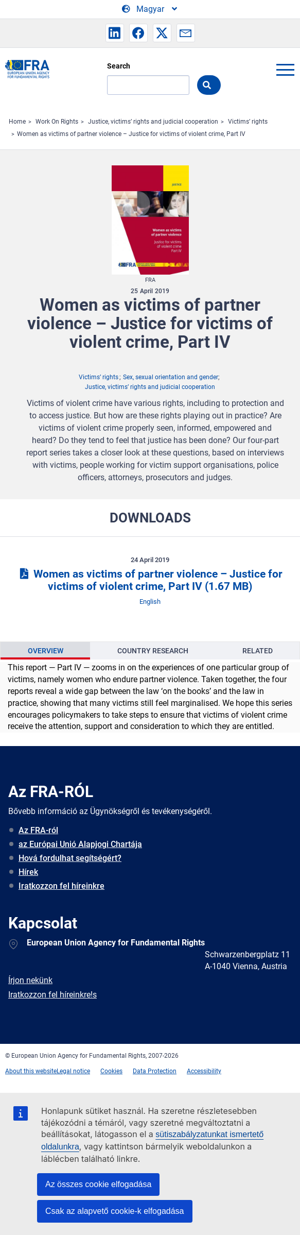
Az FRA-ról (38, 830)
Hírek (28, 872)
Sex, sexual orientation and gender (170, 377)
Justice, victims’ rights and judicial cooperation (153, 121)
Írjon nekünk (30, 980)
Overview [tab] (45, 651)
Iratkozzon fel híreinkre (61, 886)
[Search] (148, 85)
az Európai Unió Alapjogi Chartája (80, 844)
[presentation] (45, 650)
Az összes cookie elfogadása (98, 1184)
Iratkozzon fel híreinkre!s (52, 995)
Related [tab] (257, 651)
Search (118, 66)
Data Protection (155, 1071)
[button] (114, 33)
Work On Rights (57, 121)
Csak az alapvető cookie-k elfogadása (114, 1211)
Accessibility (204, 1071)
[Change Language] (150, 9)
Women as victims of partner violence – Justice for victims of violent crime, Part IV (131, 134)
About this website (31, 1071)
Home (17, 121)
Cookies (111, 1071)
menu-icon (285, 69)
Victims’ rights (248, 121)
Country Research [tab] (152, 651)
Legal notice (73, 1071)
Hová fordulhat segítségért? (70, 858)
